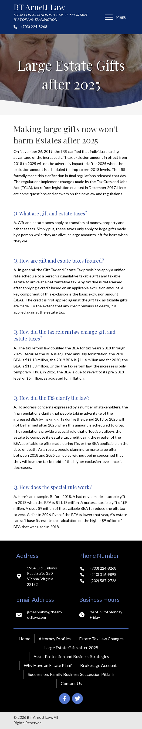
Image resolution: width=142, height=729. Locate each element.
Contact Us (71, 683)
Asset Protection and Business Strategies (71, 656)
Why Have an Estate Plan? (48, 665)
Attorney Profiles (55, 638)
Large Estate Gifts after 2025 (71, 647)
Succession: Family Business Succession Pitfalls (71, 674)
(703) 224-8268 (34, 27)
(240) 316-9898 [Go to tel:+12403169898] (103, 574)
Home (24, 638)
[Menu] (116, 17)
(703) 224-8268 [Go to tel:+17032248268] (103, 568)
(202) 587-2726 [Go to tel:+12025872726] (103, 580)
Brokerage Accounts (99, 665)
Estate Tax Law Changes (101, 638)
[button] (64, 698)
